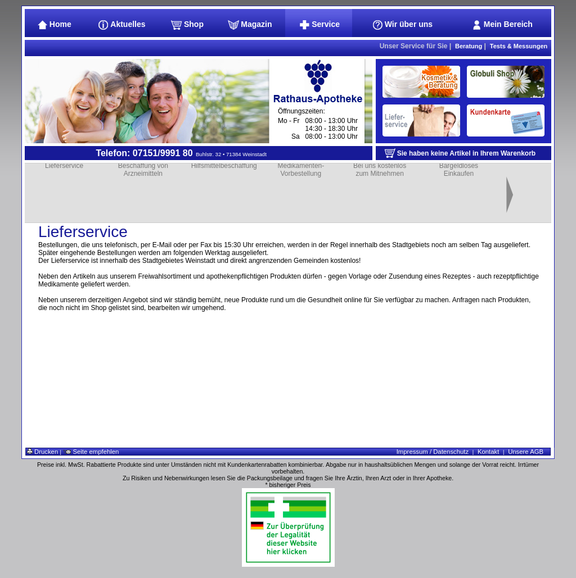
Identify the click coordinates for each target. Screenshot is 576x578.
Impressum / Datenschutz (433, 451)
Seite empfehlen (91, 451)
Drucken (42, 451)
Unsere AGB (525, 451)
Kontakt (488, 451)
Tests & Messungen (519, 46)
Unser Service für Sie (414, 46)
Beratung (468, 46)
